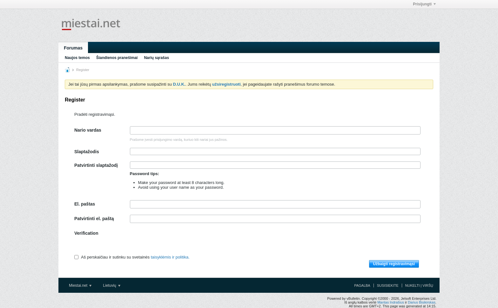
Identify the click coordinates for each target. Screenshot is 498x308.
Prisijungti (424, 4)
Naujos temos (77, 58)
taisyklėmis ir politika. (170, 257)
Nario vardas (87, 130)
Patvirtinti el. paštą (94, 218)
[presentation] (178, 241)
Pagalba (362, 285)
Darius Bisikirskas (421, 302)
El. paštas (84, 203)
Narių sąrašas (156, 58)
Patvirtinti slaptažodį (96, 165)
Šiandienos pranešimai (117, 58)
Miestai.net (80, 285)
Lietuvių (111, 285)
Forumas (73, 47)
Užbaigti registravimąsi (394, 264)
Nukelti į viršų (419, 285)
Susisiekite (388, 285)
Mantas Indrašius (390, 302)
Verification (86, 233)
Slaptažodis (86, 151)
